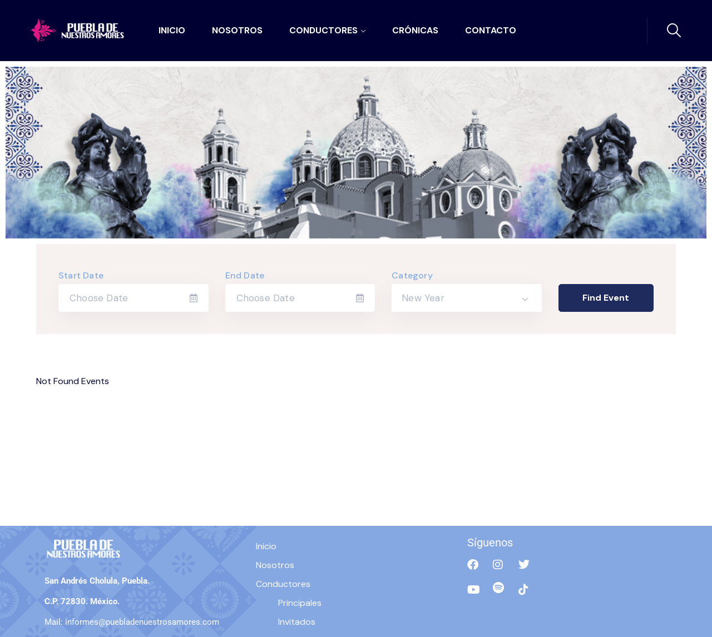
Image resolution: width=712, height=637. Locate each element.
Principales (300, 603)
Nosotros (237, 30)
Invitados (296, 622)
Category (412, 275)
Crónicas (415, 30)
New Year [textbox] (423, 298)
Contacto (490, 30)
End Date (245, 275)
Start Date (80, 275)
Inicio (172, 30)
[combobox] (467, 298)
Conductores (323, 30)
